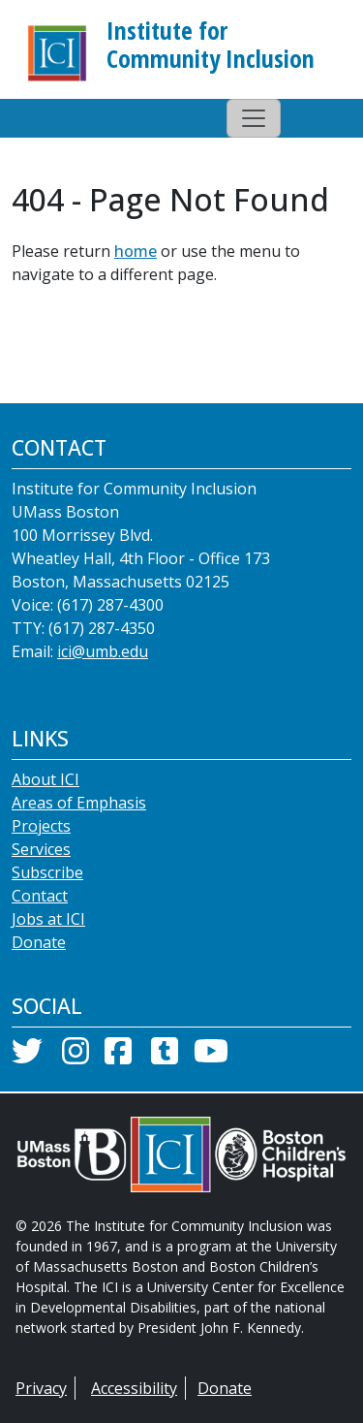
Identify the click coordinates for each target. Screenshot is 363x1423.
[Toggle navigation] (254, 118)
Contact (40, 895)
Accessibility (134, 1388)
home (135, 251)
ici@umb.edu (102, 651)
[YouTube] (211, 1056)
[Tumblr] (164, 1056)
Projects (41, 826)
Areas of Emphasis (79, 802)
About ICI (45, 779)
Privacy (41, 1388)
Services (41, 849)
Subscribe (47, 872)
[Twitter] (27, 1056)
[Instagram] (75, 1056)
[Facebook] (118, 1056)
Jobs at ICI (48, 919)
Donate (39, 942)
